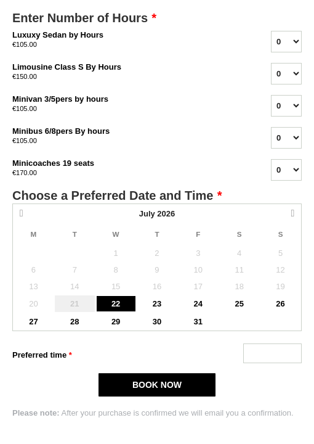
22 (115, 303)
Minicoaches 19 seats (126, 168)
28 (74, 321)
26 (280, 303)
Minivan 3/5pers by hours (126, 104)
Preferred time (42, 355)
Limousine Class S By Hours (126, 72)
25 (239, 303)
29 (115, 321)
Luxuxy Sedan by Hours (126, 40)
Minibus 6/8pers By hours (126, 136)
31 (198, 321)
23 (157, 303)
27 (33, 321)
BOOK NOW (157, 385)
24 (198, 303)
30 (157, 321)
